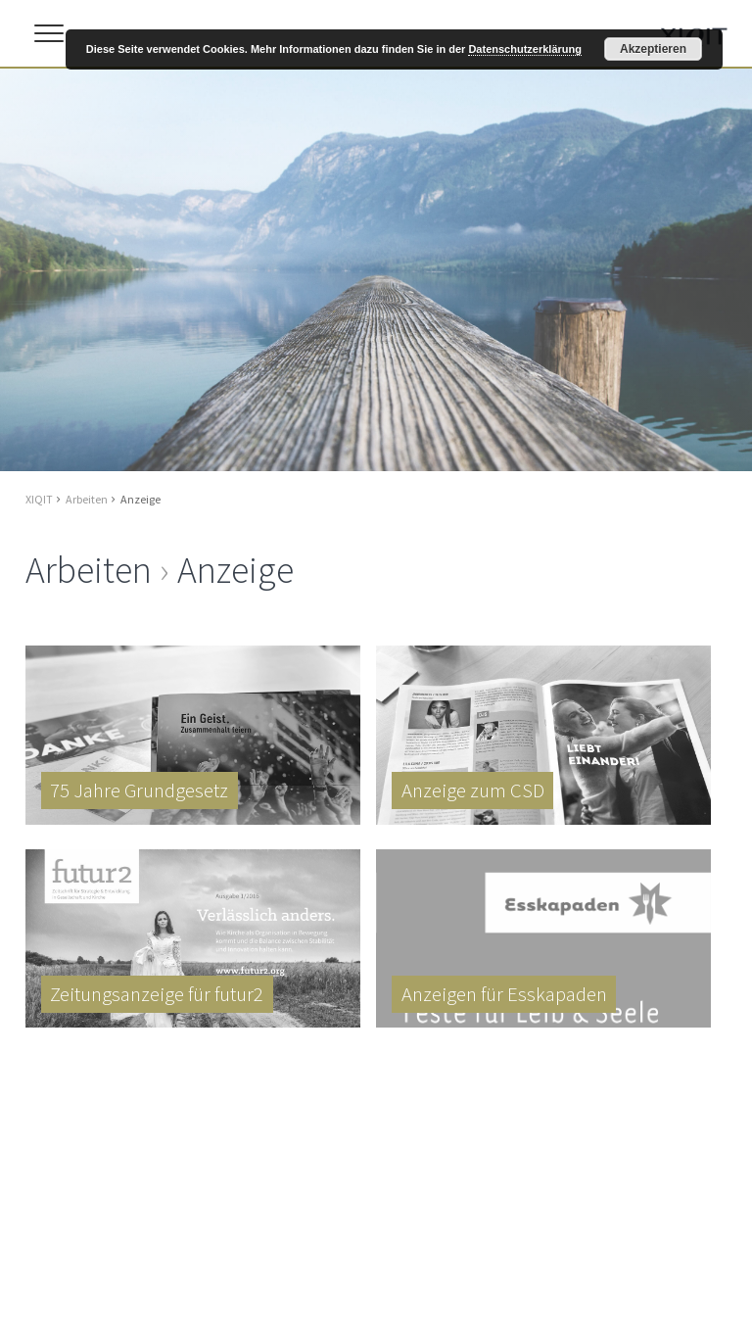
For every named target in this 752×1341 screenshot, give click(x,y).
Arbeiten (87, 499)
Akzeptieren (653, 49)
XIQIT (39, 499)
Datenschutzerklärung (525, 49)
